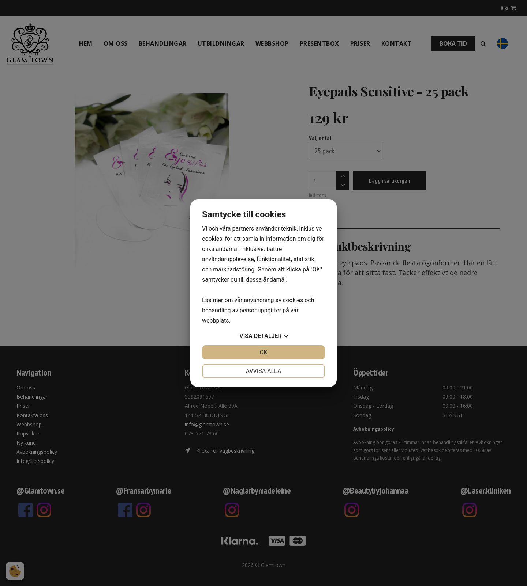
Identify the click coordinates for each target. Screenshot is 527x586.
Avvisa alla (263, 371)
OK (263, 352)
